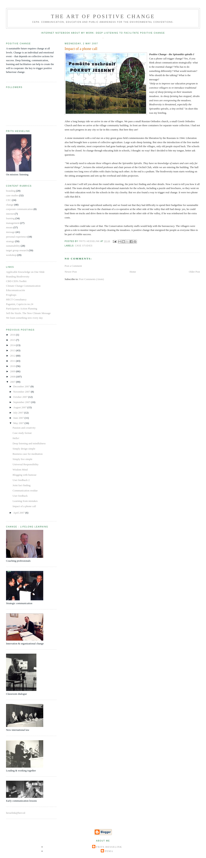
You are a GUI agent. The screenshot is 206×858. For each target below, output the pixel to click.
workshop (11, 254)
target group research (17, 250)
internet (10, 213)
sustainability (13, 245)
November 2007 (22, 391)
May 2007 (19, 423)
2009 (13, 371)
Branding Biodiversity (17, 276)
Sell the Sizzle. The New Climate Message (28, 313)
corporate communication (19, 209)
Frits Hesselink (109, 846)
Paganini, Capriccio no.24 (19, 304)
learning (10, 218)
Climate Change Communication (23, 285)
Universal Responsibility (26, 464)
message (10, 232)
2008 (13, 376)
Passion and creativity (24, 427)
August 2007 (20, 407)
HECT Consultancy (16, 299)
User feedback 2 (21, 480)
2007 (13, 381)
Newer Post (71, 271)
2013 (13, 350)
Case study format (22, 432)
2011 (13, 360)
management (12, 222)
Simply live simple (22, 459)
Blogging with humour (24, 474)
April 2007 (19, 512)
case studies (83, 246)
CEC (8, 200)
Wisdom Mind (20, 469)
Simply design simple (24, 448)
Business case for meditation (28, 453)
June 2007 (19, 417)
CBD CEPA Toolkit (16, 281)
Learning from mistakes (25, 500)
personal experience (16, 236)
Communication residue (25, 490)
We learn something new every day (24, 317)
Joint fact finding (22, 485)
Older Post (194, 271)
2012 (13, 355)
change (9, 204)
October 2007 (20, 396)
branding (10, 190)
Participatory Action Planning (21, 308)
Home (133, 271)
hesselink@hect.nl (15, 812)
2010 (13, 366)
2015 (13, 339)
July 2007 (18, 412)
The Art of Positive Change (103, 16)
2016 (13, 334)
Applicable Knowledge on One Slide (25, 271)
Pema (109, 851)
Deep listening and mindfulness (29, 443)
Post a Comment (73, 265)
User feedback (20, 495)
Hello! (16, 438)
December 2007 (22, 386)
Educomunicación (15, 290)
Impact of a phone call (24, 506)
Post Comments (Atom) (91, 279)
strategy (10, 241)
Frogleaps (11, 294)
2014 (13, 345)
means (9, 227)
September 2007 (22, 402)
